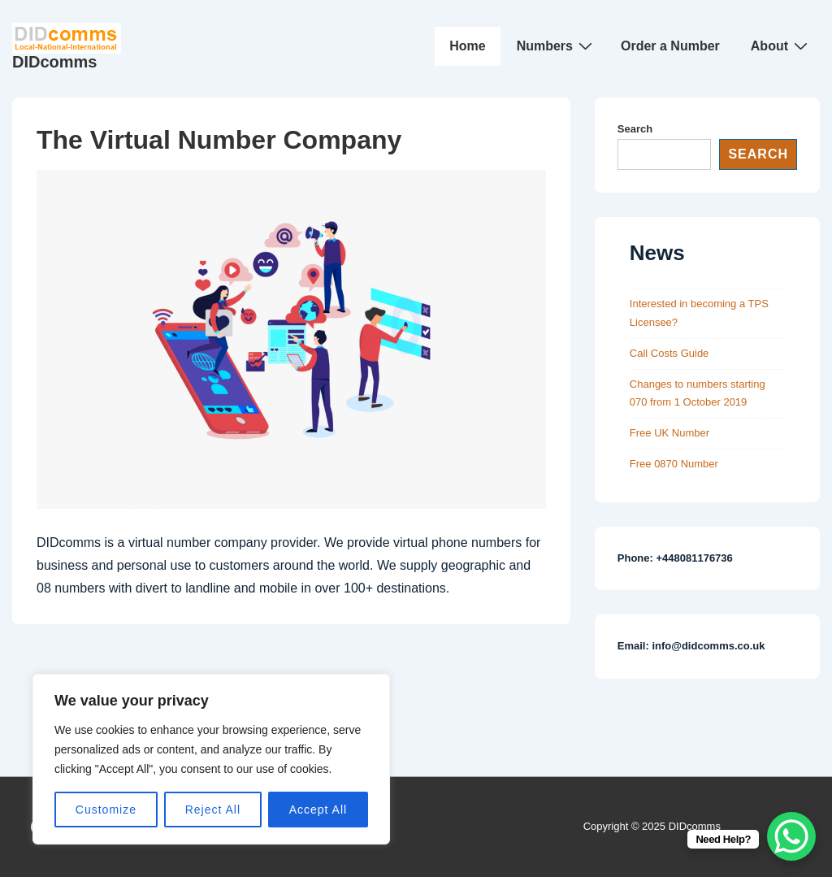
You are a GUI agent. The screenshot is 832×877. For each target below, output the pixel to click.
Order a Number (670, 46)
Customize (106, 809)
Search (635, 129)
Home (467, 46)
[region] (211, 759)
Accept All (318, 809)
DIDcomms (54, 62)
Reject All (212, 809)
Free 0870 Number (674, 464)
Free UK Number (669, 433)
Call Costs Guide (669, 353)
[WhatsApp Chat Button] (791, 836)
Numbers (556, 45)
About (781, 45)
